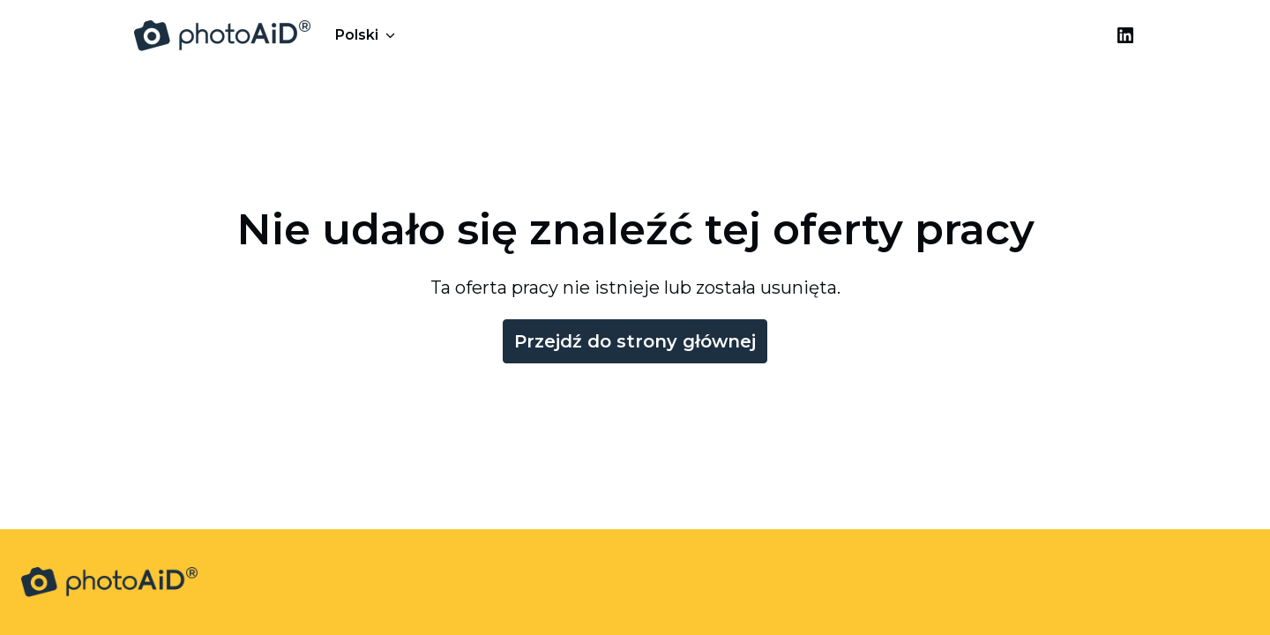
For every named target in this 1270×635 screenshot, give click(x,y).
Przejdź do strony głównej (635, 341)
